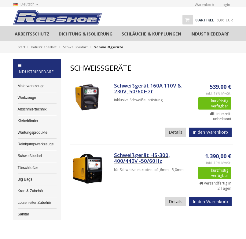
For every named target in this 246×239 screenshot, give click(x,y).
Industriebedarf (44, 47)
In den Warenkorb (210, 132)
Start (21, 47)
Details (175, 132)
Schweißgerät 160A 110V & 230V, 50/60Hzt (148, 88)
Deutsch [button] (26, 4)
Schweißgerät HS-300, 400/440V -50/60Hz (142, 157)
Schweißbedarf (75, 47)
